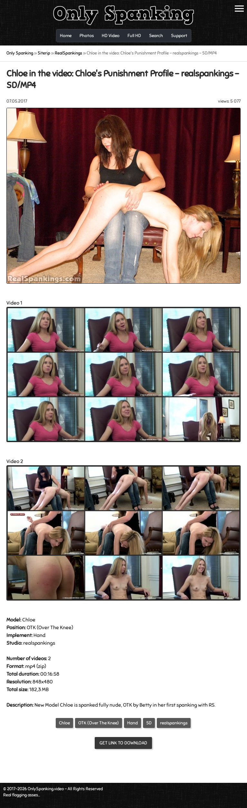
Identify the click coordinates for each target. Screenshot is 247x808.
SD (149, 723)
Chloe (64, 723)
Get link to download (123, 743)
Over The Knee (54, 627)
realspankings (173, 723)
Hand (39, 635)
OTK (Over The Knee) (98, 723)
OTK (31, 627)
